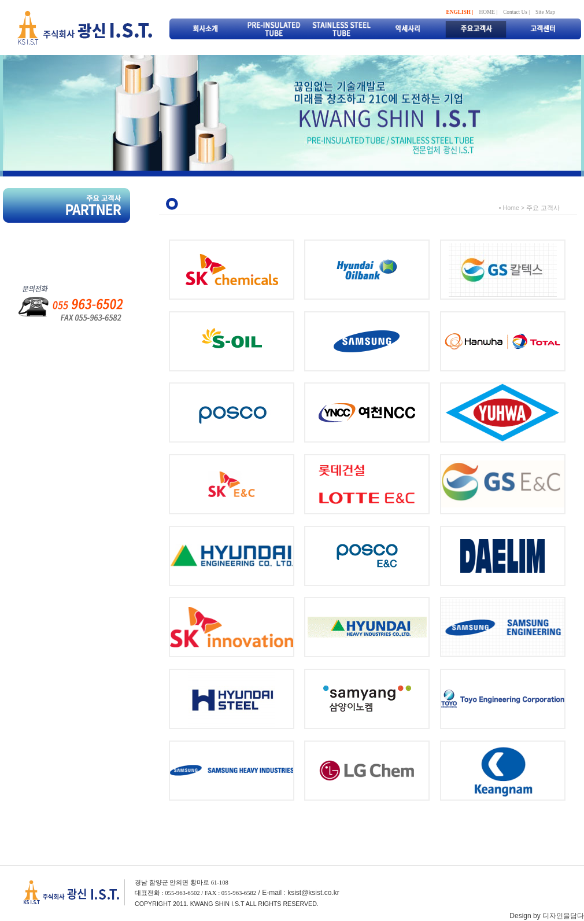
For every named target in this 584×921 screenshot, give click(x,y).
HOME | (488, 12)
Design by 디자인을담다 (546, 916)
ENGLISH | (460, 12)
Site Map (545, 12)
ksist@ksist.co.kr (313, 893)
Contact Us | (516, 12)
